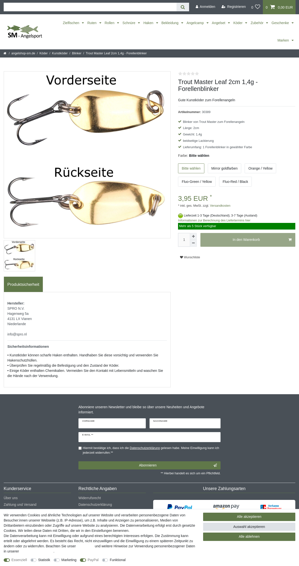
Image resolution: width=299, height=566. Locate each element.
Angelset (219, 23)
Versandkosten (219, 205)
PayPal (93, 560)
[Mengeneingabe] (184, 240)
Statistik (44, 560)
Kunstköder (60, 53)
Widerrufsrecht (89, 498)
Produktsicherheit (23, 284)
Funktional (118, 560)
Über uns (11, 498)
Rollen (110, 23)
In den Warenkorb (262, 240)
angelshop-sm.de (23, 53)
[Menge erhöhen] (193, 236)
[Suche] (183, 7)
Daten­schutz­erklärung (36, 551)
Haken (148, 23)
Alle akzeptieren (249, 517)
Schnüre (129, 23)
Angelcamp (196, 23)
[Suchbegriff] (90, 7)
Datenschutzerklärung (95, 505)
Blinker (77, 53)
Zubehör (257, 23)
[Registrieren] (234, 7)
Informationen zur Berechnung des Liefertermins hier (214, 220)
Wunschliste (190, 257)
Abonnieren (178, 465)
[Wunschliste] (256, 7)
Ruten (92, 23)
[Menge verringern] (193, 243)
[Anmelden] (205, 7)
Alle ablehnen (249, 536)
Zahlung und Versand (20, 505)
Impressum (85, 546)
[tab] (23, 284)
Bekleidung (170, 23)
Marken (283, 40)
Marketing (68, 560)
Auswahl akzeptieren (249, 527)
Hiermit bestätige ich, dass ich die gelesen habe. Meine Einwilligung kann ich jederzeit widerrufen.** (151, 450)
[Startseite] (5, 53)
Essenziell (19, 560)
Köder (238, 23)
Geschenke (280, 23)
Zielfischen (71, 23)
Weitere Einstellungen (147, 560)
